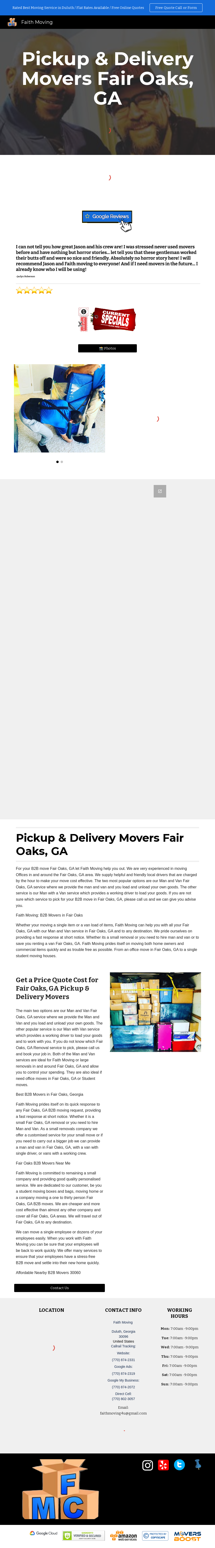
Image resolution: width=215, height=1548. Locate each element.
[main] (107, 78)
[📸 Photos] (107, 348)
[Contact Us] (59, 1287)
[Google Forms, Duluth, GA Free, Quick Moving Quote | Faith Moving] (107, 649)
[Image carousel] (59, 413)
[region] (107, 7)
